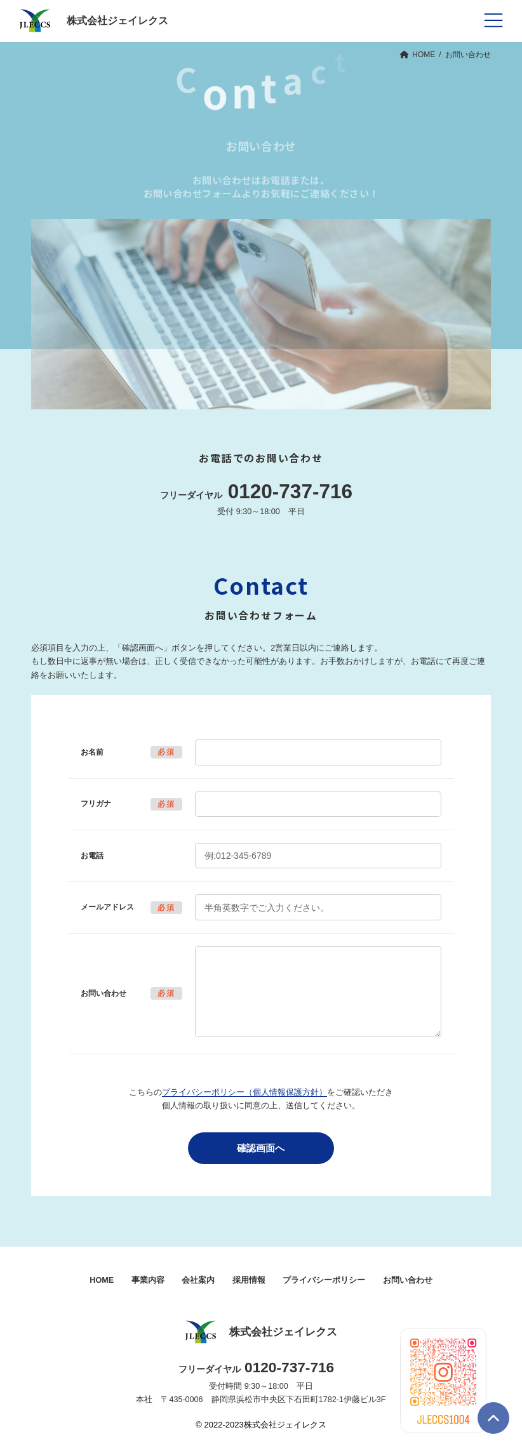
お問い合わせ (407, 1280)
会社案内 (198, 1280)
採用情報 (248, 1280)
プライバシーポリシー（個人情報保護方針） (244, 1092)
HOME (102, 1280)
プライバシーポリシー (324, 1280)
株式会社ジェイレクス (261, 1332)
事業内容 (147, 1280)
